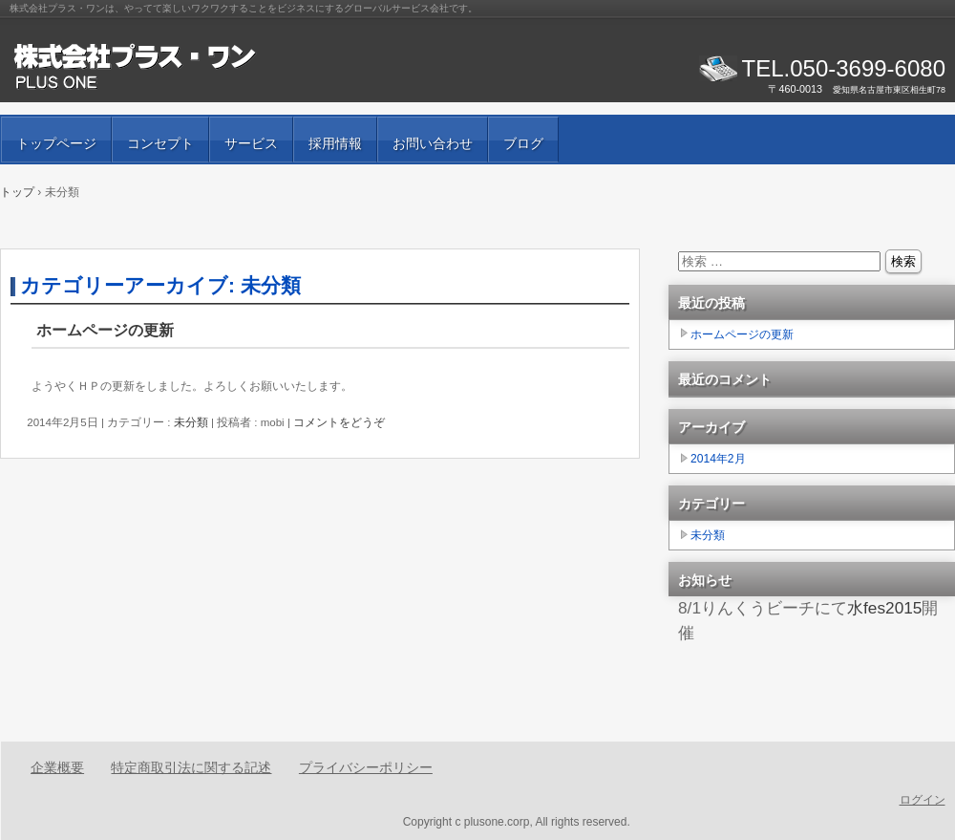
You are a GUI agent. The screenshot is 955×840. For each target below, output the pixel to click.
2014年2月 (718, 458)
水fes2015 (884, 607)
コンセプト (160, 143)
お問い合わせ (433, 143)
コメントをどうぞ (339, 422)
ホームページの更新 (105, 330)
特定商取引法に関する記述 (191, 767)
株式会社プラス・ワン (229, 67)
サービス (251, 143)
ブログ (523, 143)
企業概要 (57, 767)
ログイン (922, 800)
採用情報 (335, 143)
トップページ (56, 143)
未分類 (191, 422)
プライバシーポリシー (366, 767)
